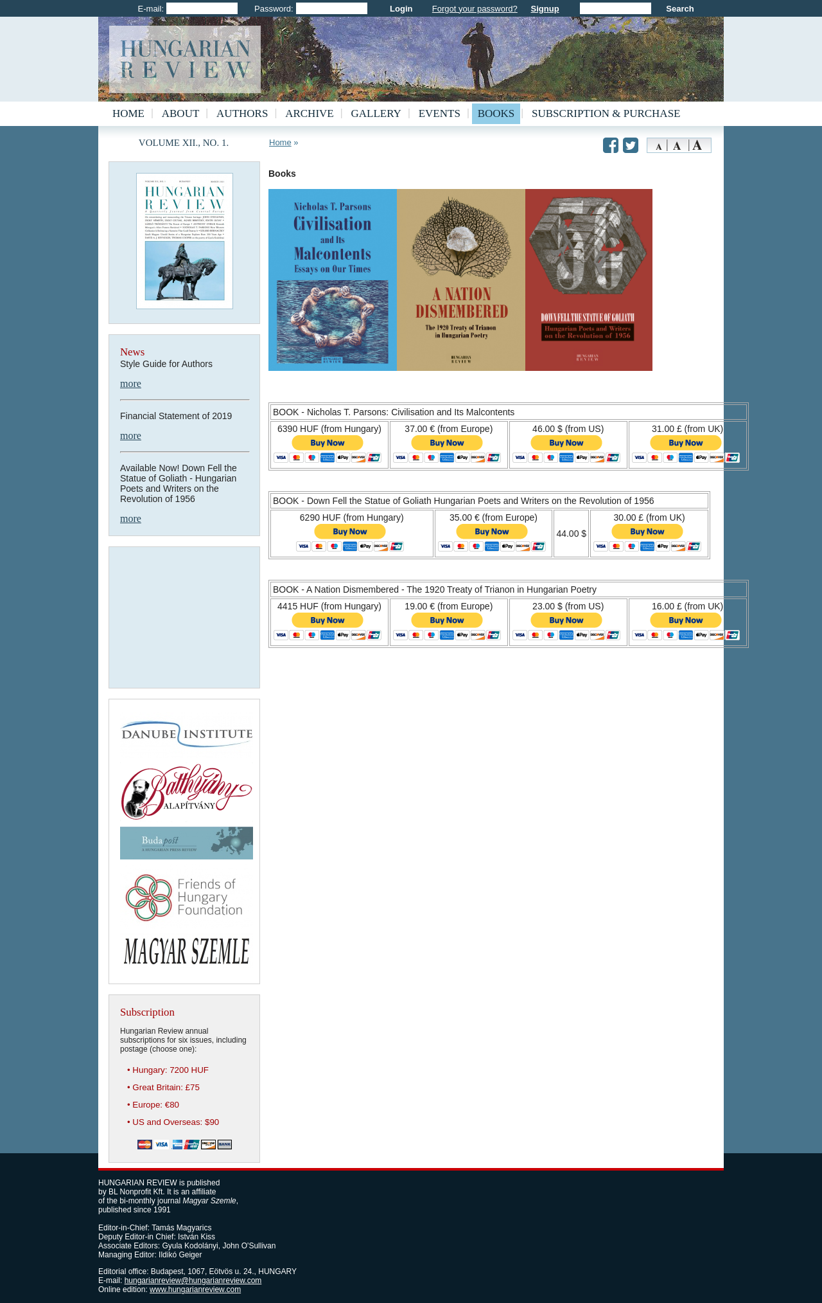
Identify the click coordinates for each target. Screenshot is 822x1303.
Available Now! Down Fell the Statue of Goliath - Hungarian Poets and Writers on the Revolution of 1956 (178, 483)
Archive (309, 113)
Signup (545, 8)
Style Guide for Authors (166, 364)
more (130, 383)
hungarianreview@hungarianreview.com (193, 1280)
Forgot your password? (475, 8)
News (132, 352)
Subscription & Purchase (606, 113)
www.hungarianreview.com (195, 1289)
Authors (242, 113)
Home (128, 113)
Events (439, 113)
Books (496, 113)
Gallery (376, 113)
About (181, 113)
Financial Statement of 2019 (176, 416)
